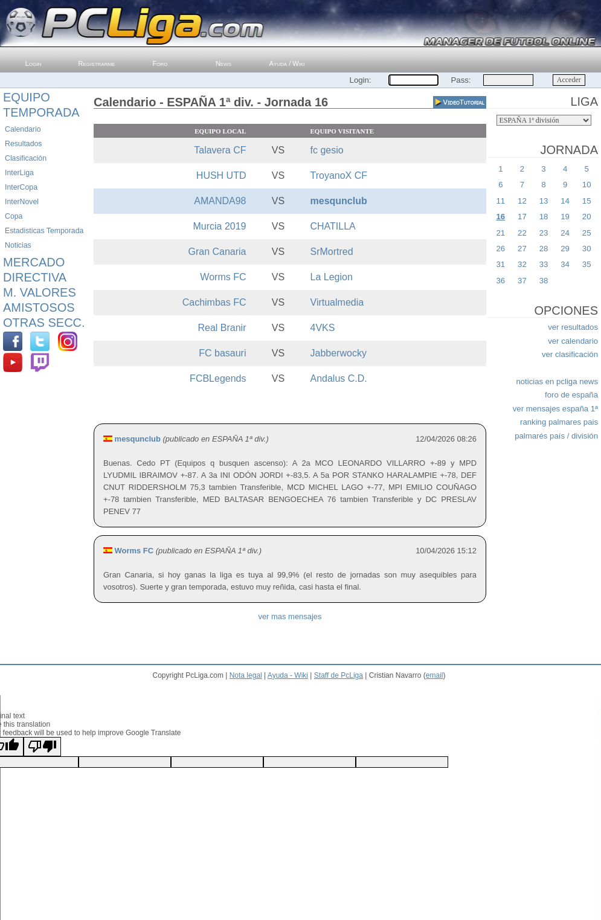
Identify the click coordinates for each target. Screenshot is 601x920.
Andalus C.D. (338, 378)
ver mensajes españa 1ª (555, 408)
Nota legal (246, 675)
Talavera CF (220, 150)
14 (565, 200)
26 (500, 248)
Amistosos (39, 307)
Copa (13, 216)
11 (500, 200)
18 (543, 216)
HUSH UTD (221, 175)
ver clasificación (570, 354)
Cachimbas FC (214, 302)
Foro (160, 63)
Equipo (26, 97)
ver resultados (573, 327)
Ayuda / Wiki (287, 63)
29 (565, 248)
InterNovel (22, 202)
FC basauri (222, 353)
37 (522, 280)
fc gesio (327, 150)
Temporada (41, 112)
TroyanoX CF (339, 175)
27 (522, 248)
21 (500, 232)
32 (522, 264)
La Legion (331, 277)
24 (565, 232)
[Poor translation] (42, 746)
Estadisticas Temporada (44, 231)
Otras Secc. (44, 322)
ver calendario (573, 341)
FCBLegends (218, 378)
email (434, 675)
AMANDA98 (220, 201)
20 (586, 216)
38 (543, 280)
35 (586, 264)
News (223, 63)
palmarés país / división (556, 435)
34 (565, 264)
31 (500, 264)
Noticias (18, 245)
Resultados (23, 144)
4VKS (322, 328)
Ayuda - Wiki (288, 675)
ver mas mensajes (289, 616)
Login (33, 63)
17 (522, 216)
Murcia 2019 (219, 226)
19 (565, 216)
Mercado (34, 262)
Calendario (22, 129)
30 (586, 248)
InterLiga (19, 173)
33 (543, 264)
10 (586, 184)
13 (543, 200)
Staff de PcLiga (338, 675)
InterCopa (21, 187)
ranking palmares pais (559, 421)
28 (543, 248)
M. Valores (39, 292)
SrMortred (331, 251)
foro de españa (571, 394)
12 (522, 200)
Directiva (34, 277)
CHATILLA (333, 226)
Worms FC (223, 277)
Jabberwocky (338, 353)
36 (500, 280)
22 (522, 232)
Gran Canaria (217, 251)
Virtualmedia (337, 302)
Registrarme (97, 63)
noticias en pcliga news (557, 381)
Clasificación (26, 158)
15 (586, 200)
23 (543, 232)
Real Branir (222, 328)
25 (586, 232)
